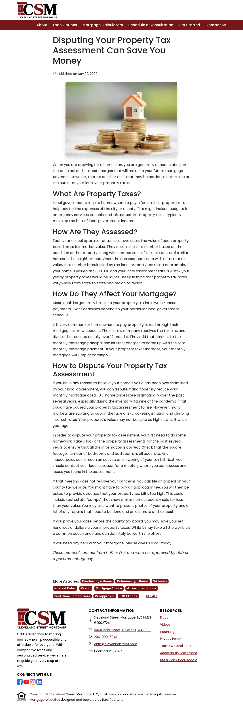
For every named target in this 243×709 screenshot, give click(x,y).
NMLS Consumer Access (178, 660)
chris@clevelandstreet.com (115, 644)
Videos (165, 624)
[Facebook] (20, 681)
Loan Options (65, 24)
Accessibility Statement (178, 653)
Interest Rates (65, 588)
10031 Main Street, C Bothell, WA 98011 (122, 630)
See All (151, 596)
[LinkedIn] (39, 681)
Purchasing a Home (97, 581)
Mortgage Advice (109, 588)
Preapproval (104, 596)
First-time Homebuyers (72, 596)
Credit (86, 588)
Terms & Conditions (175, 646)
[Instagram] (33, 681)
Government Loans (141, 588)
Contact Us (215, 24)
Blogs (164, 617)
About (42, 24)
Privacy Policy (170, 638)
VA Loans (160, 581)
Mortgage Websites (45, 699)
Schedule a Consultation (150, 24)
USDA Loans (128, 596)
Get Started (189, 24)
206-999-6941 (105, 637)
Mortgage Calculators (102, 24)
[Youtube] (26, 681)
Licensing (167, 631)
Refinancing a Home (132, 581)
